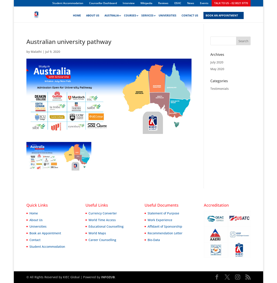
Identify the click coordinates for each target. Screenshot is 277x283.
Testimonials (219, 89)
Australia (112, 15)
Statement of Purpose (163, 213)
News (190, 3)
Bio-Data (154, 240)
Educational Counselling (106, 226)
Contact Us (190, 15)
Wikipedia (146, 3)
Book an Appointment (45, 233)
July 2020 (216, 62)
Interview (129, 3)
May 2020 (217, 69)
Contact (34, 240)
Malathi (36, 52)
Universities (167, 15)
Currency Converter (103, 213)
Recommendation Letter (165, 233)
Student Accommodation (67, 3)
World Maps (97, 233)
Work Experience (160, 220)
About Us (92, 15)
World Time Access (102, 220)
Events (204, 3)
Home (77, 15)
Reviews (163, 3)
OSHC (177, 3)
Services (147, 15)
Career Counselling (102, 240)
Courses (130, 15)
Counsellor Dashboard (103, 3)
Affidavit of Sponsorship (165, 226)
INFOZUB (107, 277)
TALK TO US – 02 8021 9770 (231, 3)
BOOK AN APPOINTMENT (222, 15)
